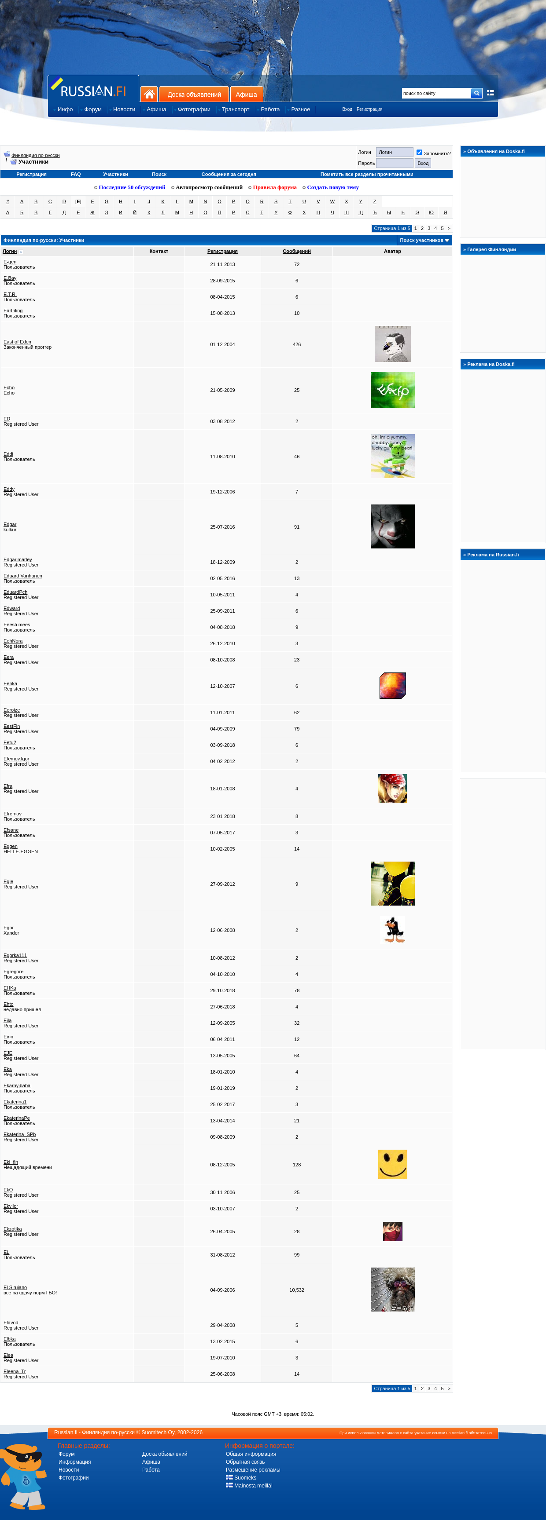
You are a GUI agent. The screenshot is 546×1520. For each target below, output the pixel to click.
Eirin (8, 1036)
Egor (9, 927)
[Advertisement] (503, 914)
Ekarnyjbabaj (18, 1085)
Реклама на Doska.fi (491, 364)
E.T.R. (10, 294)
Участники (115, 174)
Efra (8, 786)
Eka (8, 1069)
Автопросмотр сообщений (207, 187)
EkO (8, 1189)
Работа (151, 1470)
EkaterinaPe (17, 1118)
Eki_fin (11, 1162)
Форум (66, 1454)
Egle (8, 881)
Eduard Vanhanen (23, 575)
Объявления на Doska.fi (496, 151)
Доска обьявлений (165, 1454)
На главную (149, 94)
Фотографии (74, 1478)
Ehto (9, 1004)
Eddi (8, 454)
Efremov (13, 813)
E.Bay (10, 278)
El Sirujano (15, 1287)
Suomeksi (242, 1478)
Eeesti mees (17, 624)
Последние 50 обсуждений (130, 187)
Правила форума (272, 187)
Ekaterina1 (15, 1101)
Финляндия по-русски (35, 155)
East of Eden (17, 341)
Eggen (11, 846)
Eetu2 (10, 742)
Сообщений (297, 251)
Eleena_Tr (15, 1371)
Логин (10, 251)
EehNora (13, 640)
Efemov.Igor (17, 758)
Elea (8, 1355)
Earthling (13, 310)
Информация (75, 1462)
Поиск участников (421, 240)
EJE (8, 1053)
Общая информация (251, 1454)
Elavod (11, 1322)
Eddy (9, 489)
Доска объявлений (194, 94)
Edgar (10, 524)
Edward (12, 608)
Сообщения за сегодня (229, 174)
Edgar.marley (18, 559)
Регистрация (369, 109)
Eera (9, 657)
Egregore (13, 971)
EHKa (10, 987)
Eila (7, 1020)
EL (6, 1252)
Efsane (11, 830)
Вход (347, 109)
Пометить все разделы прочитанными (367, 174)
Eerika (10, 683)
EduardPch (15, 592)
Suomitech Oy (158, 1432)
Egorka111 (15, 955)
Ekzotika (13, 1228)
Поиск (159, 174)
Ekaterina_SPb (20, 1134)
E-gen (10, 261)
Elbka (10, 1338)
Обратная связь (245, 1462)
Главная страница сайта (93, 88)
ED (7, 418)
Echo (9, 387)
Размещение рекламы (253, 1470)
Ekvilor (11, 1206)
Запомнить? (434, 153)
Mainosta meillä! (249, 1486)
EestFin (12, 726)
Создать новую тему (331, 187)
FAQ (76, 174)
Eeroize (12, 709)
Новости (69, 1470)
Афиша (246, 94)
